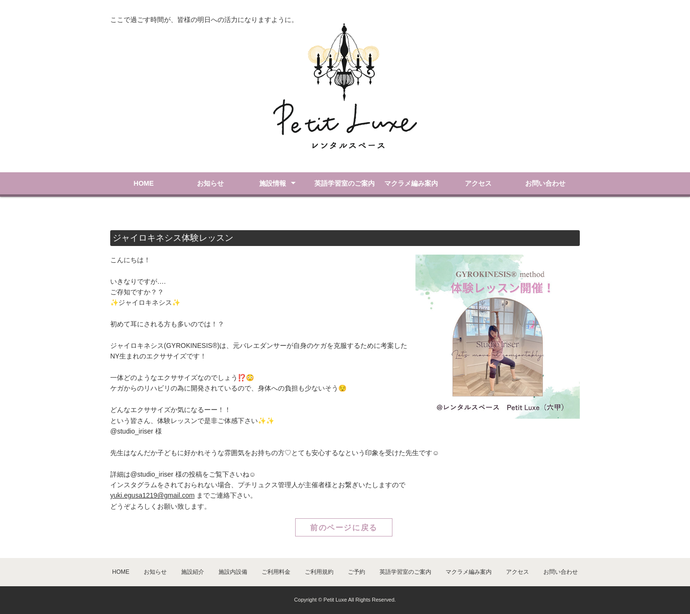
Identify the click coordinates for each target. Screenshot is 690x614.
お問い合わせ (545, 183)
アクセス (478, 183)
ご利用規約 (319, 572)
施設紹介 (192, 572)
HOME (144, 183)
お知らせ (210, 183)
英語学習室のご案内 (344, 183)
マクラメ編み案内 (411, 183)
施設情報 (272, 183)
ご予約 (356, 572)
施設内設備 (232, 572)
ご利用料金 (276, 572)
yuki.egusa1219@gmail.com (152, 495)
